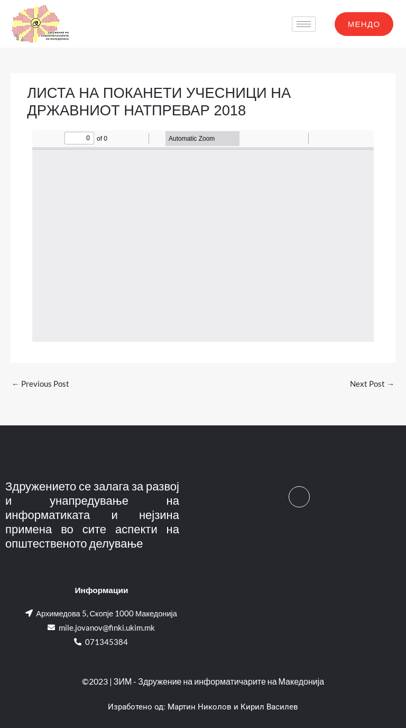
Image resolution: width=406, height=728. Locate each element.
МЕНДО (364, 24)
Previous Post (40, 383)
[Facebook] (299, 496)
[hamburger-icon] (304, 24)
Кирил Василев (269, 707)
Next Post (372, 383)
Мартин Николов (200, 707)
